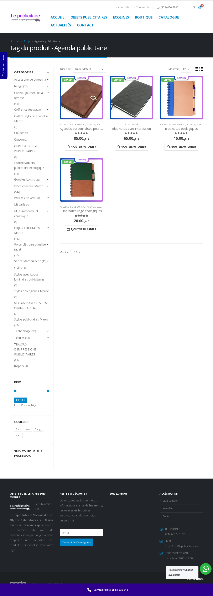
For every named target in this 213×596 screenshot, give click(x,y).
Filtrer (20, 400)
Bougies (101, 124)
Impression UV (24, 198)
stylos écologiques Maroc (31, 291)
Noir (28, 429)
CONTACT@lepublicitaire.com (183, 546)
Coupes (19, 133)
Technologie (22, 331)
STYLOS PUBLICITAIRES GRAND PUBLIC (30, 305)
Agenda (91, 124)
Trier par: (65, 69)
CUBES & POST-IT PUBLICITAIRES (26, 148)
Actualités (61, 25)
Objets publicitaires (89, 17)
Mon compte (170, 500)
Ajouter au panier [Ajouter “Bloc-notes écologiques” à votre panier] (183, 146)
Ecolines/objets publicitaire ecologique (29, 165)
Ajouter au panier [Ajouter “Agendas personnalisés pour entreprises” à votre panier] (83, 146)
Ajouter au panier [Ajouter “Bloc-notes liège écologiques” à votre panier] (83, 229)
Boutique (143, 17)
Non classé (131, 124)
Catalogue (169, 17)
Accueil (57, 17)
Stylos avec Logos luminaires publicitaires (29, 276)
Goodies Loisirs (24, 179)
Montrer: (173, 69)
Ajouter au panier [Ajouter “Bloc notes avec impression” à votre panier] (133, 146)
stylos (18, 268)
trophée (19, 366)
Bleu (18, 429)
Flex (199, 124)
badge (18, 86)
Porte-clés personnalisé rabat (30, 246)
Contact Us (141, 7)
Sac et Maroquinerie (27, 261)
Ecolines (121, 17)
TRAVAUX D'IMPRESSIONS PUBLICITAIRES (25, 349)
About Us (122, 7)
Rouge (38, 429)
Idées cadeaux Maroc (28, 186)
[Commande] (89, 69)
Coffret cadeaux (25, 109)
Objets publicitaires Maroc (27, 230)
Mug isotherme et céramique (26, 213)
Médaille (19, 204)
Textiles (19, 338)
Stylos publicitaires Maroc (31, 319)
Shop (27, 41)
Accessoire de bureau (72, 124)
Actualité (167, 508)
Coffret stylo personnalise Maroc (31, 118)
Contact (85, 25)
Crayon (19, 139)
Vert (18, 435)
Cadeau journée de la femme (28, 95)
